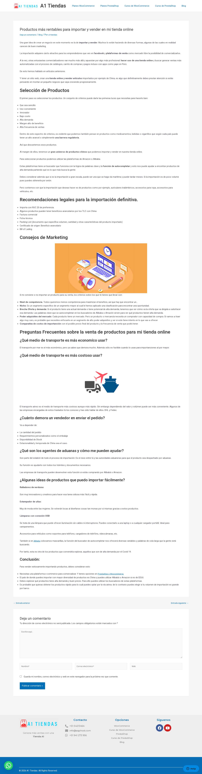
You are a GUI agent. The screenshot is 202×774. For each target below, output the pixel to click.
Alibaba (37, 541)
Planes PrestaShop (115, 6)
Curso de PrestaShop (167, 6)
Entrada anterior (22, 603)
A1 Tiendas (53, 6)
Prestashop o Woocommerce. (112, 574)
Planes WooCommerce (90, 6)
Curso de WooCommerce (140, 6)
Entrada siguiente (179, 603)
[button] (8, 765)
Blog (184, 6)
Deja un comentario (29, 34)
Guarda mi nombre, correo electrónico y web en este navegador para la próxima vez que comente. (71, 680)
